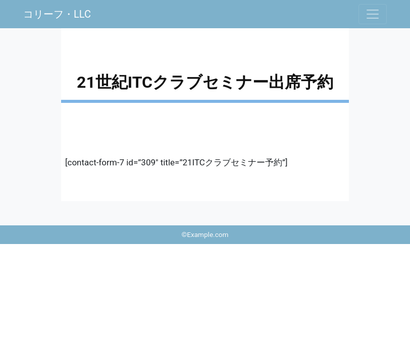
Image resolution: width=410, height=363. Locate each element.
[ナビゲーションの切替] (372, 14)
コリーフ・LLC (57, 14)
